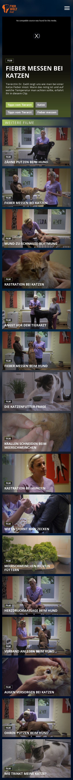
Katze (41, 105)
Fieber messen (46, 112)
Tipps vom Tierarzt (20, 105)
